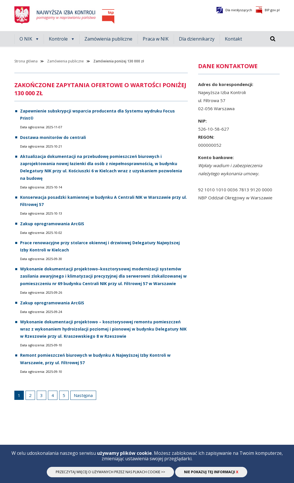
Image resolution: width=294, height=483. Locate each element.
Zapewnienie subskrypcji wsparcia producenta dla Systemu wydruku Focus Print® (97, 114)
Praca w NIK (156, 39)
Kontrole (58, 39)
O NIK (26, 39)
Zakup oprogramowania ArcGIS (52, 223)
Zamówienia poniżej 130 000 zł (118, 61)
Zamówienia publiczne (108, 39)
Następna (82, 394)
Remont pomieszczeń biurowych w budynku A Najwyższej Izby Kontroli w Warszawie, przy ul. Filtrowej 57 (95, 358)
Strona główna (26, 61)
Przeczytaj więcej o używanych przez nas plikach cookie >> (110, 471)
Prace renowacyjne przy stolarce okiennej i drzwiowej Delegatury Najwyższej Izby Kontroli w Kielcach (100, 246)
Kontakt (233, 39)
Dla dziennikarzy (196, 39)
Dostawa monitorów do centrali (53, 137)
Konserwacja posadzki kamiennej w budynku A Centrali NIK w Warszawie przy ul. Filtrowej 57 (103, 200)
